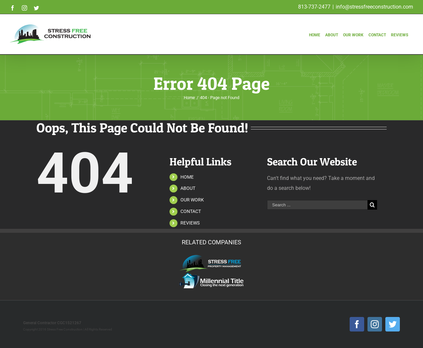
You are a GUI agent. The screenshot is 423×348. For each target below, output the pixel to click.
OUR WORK (192, 199)
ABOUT (187, 188)
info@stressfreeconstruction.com (374, 7)
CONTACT (190, 211)
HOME (187, 177)
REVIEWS (190, 223)
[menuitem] (315, 28)
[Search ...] (317, 205)
